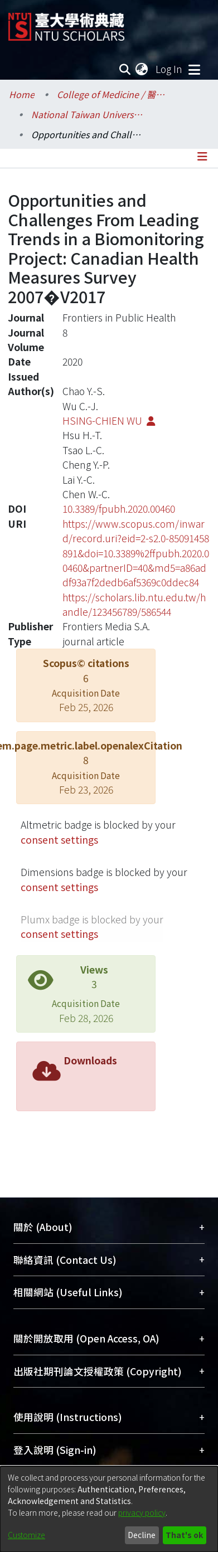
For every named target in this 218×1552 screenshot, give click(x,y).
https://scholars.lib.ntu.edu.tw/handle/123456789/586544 (134, 604)
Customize (26, 1534)
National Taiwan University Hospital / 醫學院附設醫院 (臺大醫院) (87, 114)
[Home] (66, 22)
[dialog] (109, 1509)
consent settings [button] (59, 839)
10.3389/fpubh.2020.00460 (118, 508)
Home (22, 94)
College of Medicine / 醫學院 (112, 94)
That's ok (184, 1534)
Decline (142, 1534)
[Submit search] (125, 69)
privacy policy (142, 1512)
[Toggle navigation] (194, 69)
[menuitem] (142, 69)
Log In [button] (169, 69)
